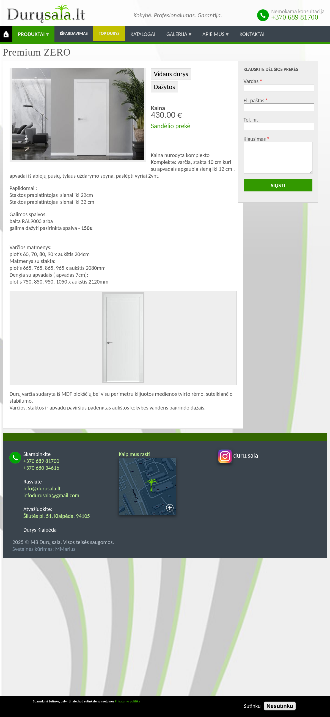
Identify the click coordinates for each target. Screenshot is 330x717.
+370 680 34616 (41, 468)
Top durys (109, 33)
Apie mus (213, 36)
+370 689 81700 (294, 17)
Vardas (251, 81)
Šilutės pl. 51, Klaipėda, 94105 (56, 516)
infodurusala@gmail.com (51, 495)
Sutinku (252, 706)
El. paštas (254, 100)
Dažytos (164, 87)
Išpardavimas (74, 33)
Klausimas (255, 139)
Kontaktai (252, 34)
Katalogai (142, 34)
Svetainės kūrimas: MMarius (43, 549)
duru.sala (238, 455)
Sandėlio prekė (170, 126)
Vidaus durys (171, 74)
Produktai (31, 36)
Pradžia (6, 34)
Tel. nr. (251, 120)
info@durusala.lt (42, 488)
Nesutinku (279, 706)
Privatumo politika (127, 701)
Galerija (177, 36)
